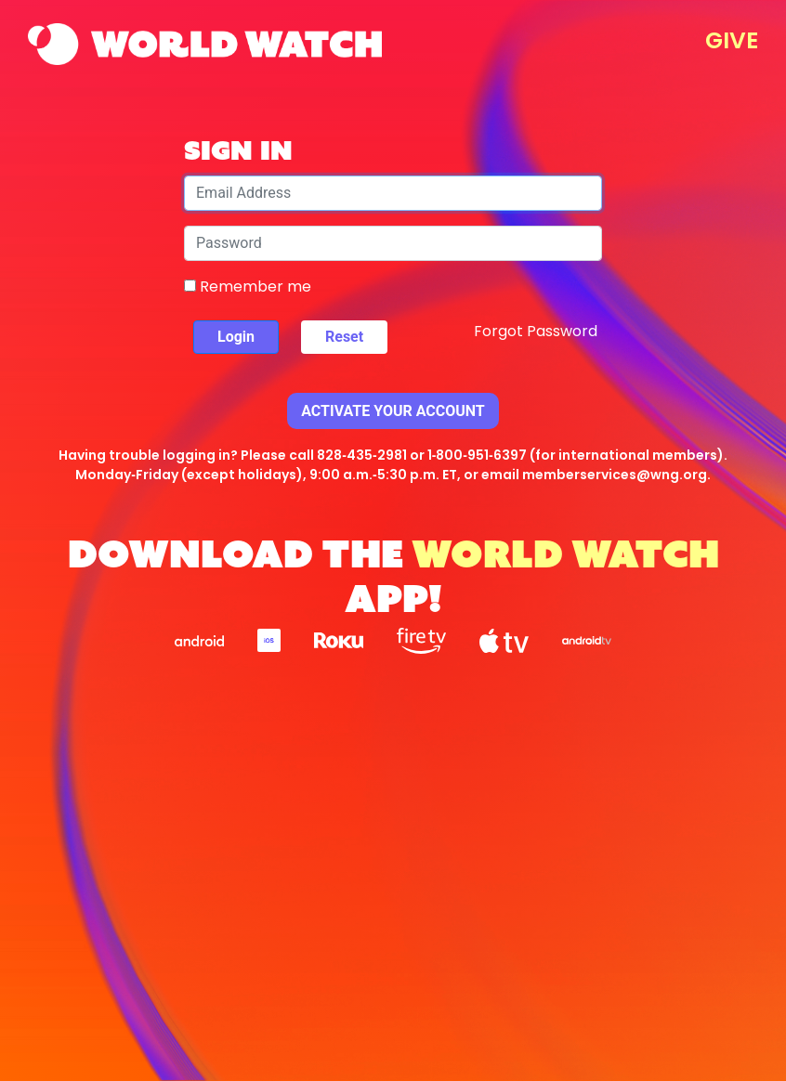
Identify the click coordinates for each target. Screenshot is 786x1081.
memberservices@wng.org (614, 474)
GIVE (731, 40)
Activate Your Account (393, 411)
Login (236, 336)
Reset (344, 336)
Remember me (247, 286)
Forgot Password (535, 331)
